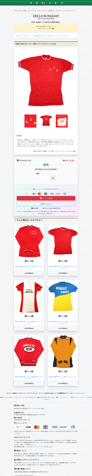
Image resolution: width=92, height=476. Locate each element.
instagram (82, 393)
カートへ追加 (46, 198)
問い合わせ (46, 204)
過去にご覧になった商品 (46, 28)
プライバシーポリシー (78, 397)
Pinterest (74, 393)
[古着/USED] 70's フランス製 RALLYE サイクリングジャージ (29, 377)
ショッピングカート (63, 397)
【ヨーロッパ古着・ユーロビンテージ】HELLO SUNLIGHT (17, 397)
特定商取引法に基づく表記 (45, 397)
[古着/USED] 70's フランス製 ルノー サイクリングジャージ (63, 322)
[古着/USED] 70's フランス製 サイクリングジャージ (29, 267)
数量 (38, 173)
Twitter (68, 393)
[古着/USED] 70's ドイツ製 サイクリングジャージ (63, 377)
